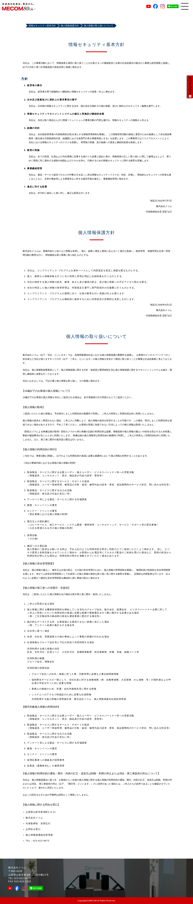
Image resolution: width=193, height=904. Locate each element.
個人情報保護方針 (70, 25)
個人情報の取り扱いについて (98, 25)
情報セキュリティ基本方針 (42, 25)
